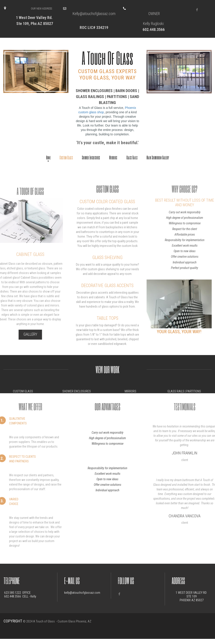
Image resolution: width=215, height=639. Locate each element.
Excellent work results (107, 473)
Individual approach (107, 490)
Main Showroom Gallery (158, 157)
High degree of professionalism (107, 438)
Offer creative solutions (107, 484)
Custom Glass (66, 157)
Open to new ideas (107, 479)
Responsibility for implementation (107, 468)
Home (48, 158)
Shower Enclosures (91, 157)
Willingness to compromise (107, 443)
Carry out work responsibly (107, 432)
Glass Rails (132, 157)
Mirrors (113, 157)
